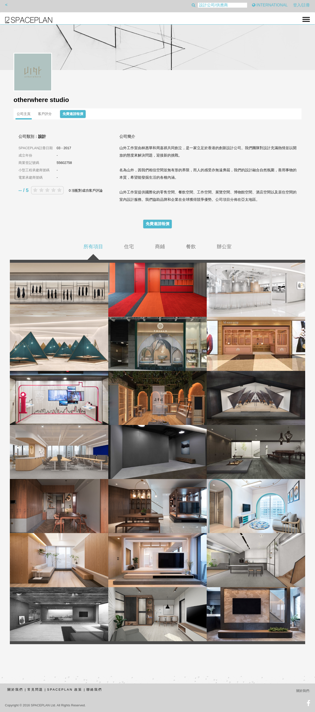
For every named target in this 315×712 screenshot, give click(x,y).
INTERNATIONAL (270, 5)
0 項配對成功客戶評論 (86, 190)
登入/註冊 (301, 5)
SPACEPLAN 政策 (64, 689)
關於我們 (15, 689)
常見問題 (35, 689)
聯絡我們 (94, 689)
